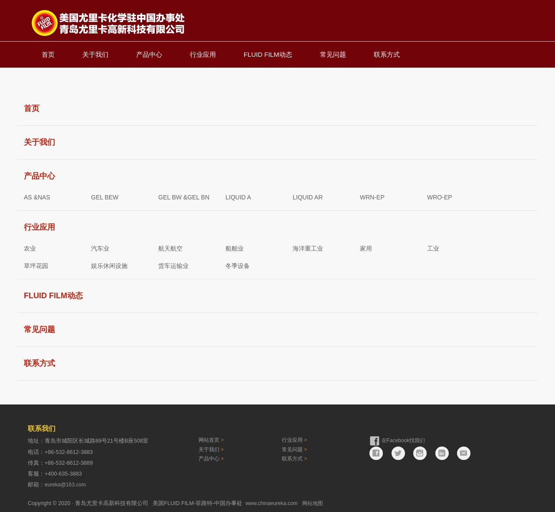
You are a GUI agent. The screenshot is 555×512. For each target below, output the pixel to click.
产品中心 (149, 52)
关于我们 (95, 52)
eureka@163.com (65, 482)
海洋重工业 (308, 246)
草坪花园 (36, 263)
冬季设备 (237, 263)
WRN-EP (372, 195)
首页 (48, 52)
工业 (433, 246)
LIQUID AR (308, 195)
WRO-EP (439, 195)
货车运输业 (173, 263)
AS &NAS (37, 195)
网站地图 (312, 501)
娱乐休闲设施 (109, 263)
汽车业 (100, 246)
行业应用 (203, 52)
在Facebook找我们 (403, 438)
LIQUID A (238, 195)
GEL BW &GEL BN (183, 195)
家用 (366, 246)
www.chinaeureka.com (271, 501)
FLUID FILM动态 (268, 52)
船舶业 (234, 246)
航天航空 (170, 246)
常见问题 (333, 52)
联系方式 (387, 52)
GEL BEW (104, 195)
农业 (30, 246)
